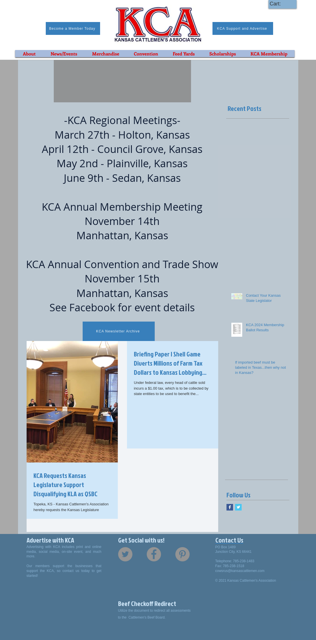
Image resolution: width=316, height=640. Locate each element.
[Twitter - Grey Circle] (125, 554)
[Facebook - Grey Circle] (154, 554)
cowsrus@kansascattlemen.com (240, 571)
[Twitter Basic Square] (238, 507)
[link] (280, 4)
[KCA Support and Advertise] (242, 28)
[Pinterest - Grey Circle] (182, 554)
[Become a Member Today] (73, 28)
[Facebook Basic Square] (229, 507)
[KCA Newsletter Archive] (119, 331)
